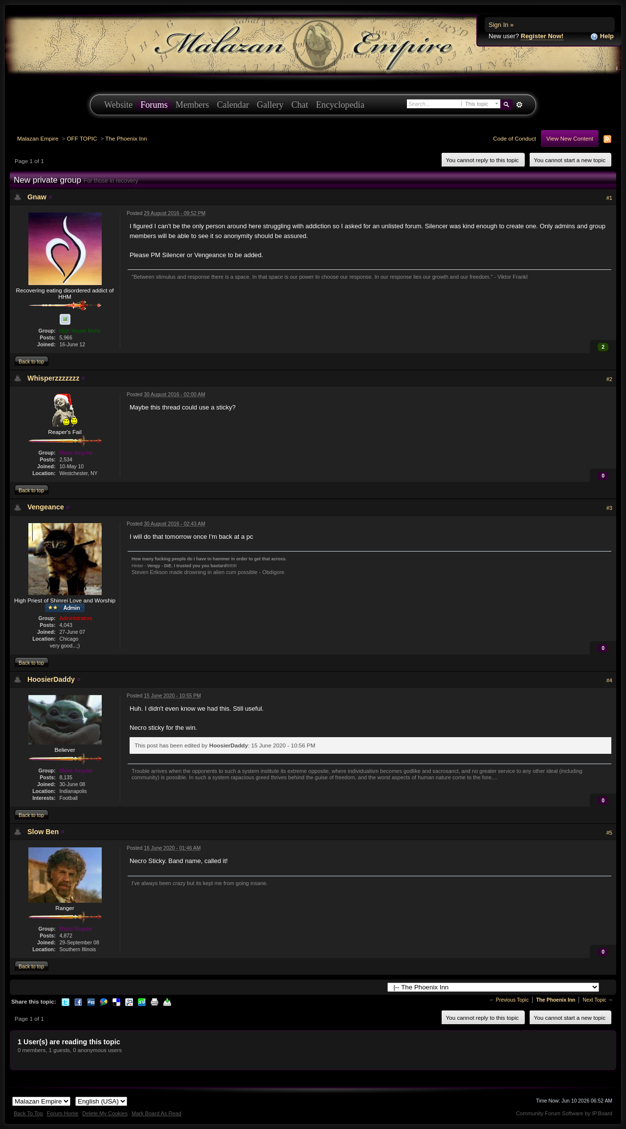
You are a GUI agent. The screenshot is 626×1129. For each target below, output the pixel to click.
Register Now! (542, 36)
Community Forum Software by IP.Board (564, 1113)
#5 (609, 833)
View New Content (569, 138)
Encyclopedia (340, 105)
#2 (609, 379)
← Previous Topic (509, 1000)
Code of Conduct (514, 138)
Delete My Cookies (105, 1113)
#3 (609, 508)
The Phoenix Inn (126, 138)
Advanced (519, 105)
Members (192, 105)
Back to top (31, 361)
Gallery (270, 105)
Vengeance (45, 507)
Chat (299, 105)
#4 (609, 680)
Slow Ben (43, 832)
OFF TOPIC (82, 138)
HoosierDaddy (51, 679)
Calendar (233, 105)
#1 (609, 198)
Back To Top (28, 1113)
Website (118, 105)
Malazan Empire (37, 138)
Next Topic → (597, 1000)
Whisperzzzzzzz (53, 378)
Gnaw (36, 197)
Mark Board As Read (156, 1113)
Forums (154, 105)
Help (602, 36)
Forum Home (62, 1113)
